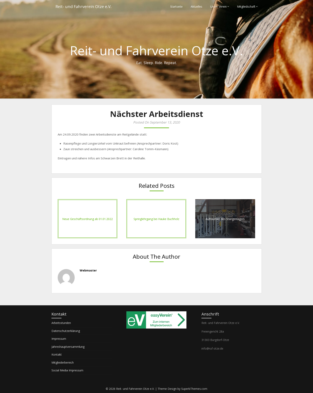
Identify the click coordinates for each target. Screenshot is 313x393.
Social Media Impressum (67, 370)
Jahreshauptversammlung (68, 347)
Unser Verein (218, 6)
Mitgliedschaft (246, 6)
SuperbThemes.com (194, 389)
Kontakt (56, 354)
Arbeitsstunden (61, 323)
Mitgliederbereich (62, 362)
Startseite (176, 6)
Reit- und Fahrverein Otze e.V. (83, 6)
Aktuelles (196, 6)
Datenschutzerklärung (65, 331)
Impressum (58, 339)
